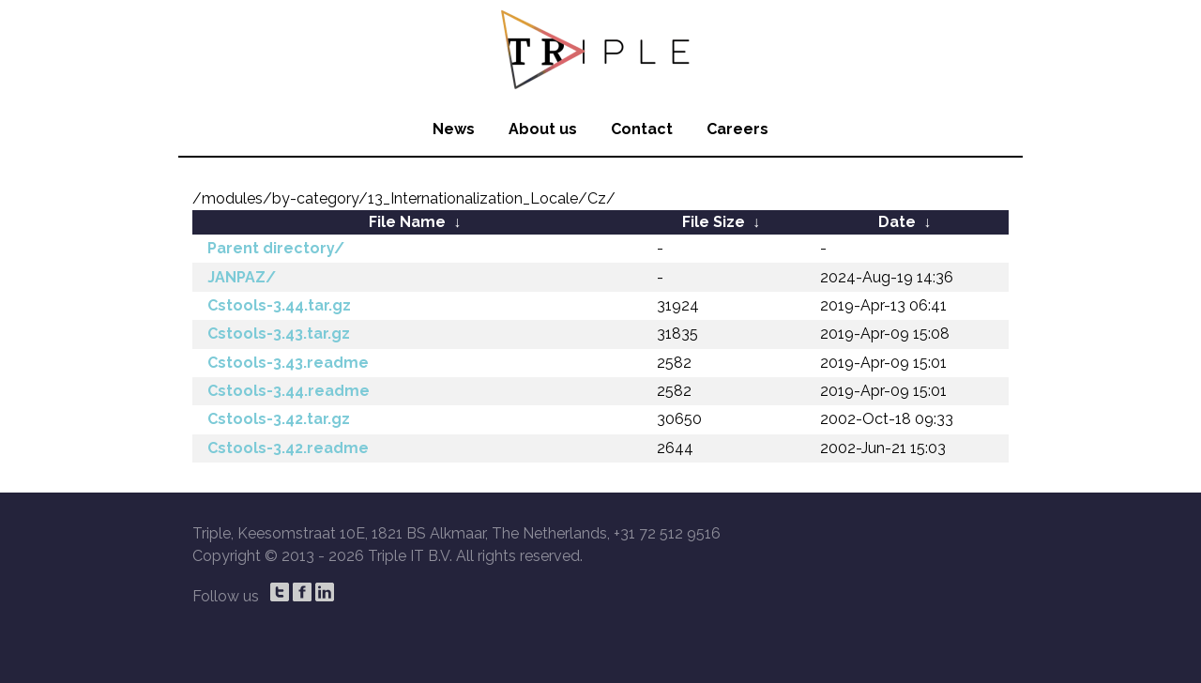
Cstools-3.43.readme (288, 363)
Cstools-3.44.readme (288, 391)
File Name (407, 222)
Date (897, 222)
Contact (642, 129)
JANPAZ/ (241, 277)
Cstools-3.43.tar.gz (278, 333)
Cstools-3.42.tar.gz (278, 419)
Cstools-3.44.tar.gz (279, 305)
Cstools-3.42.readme (288, 448)
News (454, 129)
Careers (737, 129)
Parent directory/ (275, 248)
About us (543, 129)
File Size (713, 222)
